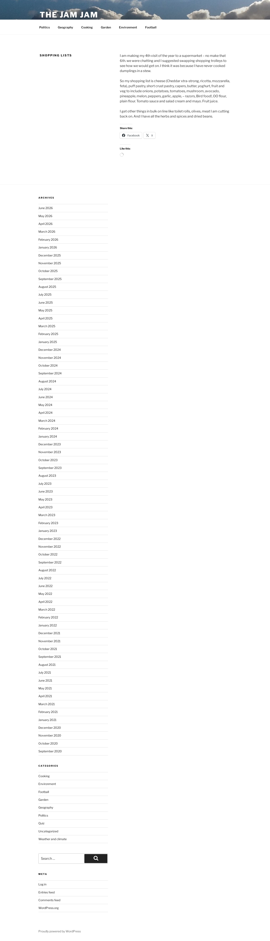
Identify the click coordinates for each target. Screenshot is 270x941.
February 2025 (48, 334)
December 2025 (49, 255)
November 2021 (49, 641)
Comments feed (49, 900)
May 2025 (45, 310)
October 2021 (47, 649)
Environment (128, 27)
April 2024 (45, 412)
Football (151, 27)
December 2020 (49, 727)
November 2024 (49, 357)
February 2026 (48, 239)
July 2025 (44, 294)
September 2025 (50, 279)
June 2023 (45, 491)
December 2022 (49, 539)
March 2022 (46, 609)
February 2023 (48, 523)
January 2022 (47, 625)
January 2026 (47, 247)
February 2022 (48, 617)
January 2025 (47, 342)
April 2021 (45, 696)
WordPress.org (48, 908)
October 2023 (48, 460)
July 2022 (44, 578)
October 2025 (48, 271)
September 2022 (49, 562)
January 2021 (47, 720)
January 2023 (47, 531)
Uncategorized (48, 831)
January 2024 (47, 436)
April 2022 (45, 601)
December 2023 (49, 444)
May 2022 (45, 593)
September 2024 (50, 373)
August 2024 (47, 381)
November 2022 (49, 546)
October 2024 (48, 365)
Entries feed (46, 892)
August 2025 (47, 286)
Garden (106, 27)
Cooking (87, 27)
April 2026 (45, 224)
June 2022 (45, 586)
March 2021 (46, 704)
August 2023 (47, 475)
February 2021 (48, 712)
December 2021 (49, 633)
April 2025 (45, 318)
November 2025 (49, 263)
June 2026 (45, 208)
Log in (42, 884)
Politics (44, 27)
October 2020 (48, 743)
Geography (65, 27)
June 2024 (45, 397)
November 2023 (49, 452)
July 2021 (44, 672)
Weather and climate (52, 839)
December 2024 (49, 349)
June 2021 (45, 680)
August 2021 (47, 664)
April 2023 (45, 507)
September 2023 (50, 468)
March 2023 (46, 515)
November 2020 (49, 735)
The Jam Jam (69, 14)
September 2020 (50, 751)
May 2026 (45, 216)
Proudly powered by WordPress (59, 931)
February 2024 (48, 428)
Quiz (41, 823)
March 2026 (46, 231)
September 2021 (49, 656)
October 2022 (47, 554)
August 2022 (47, 570)
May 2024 (45, 405)
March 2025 (46, 326)
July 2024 (44, 389)
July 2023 (44, 483)
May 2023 (45, 499)
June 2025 (45, 302)
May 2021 (45, 688)
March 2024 (46, 420)
